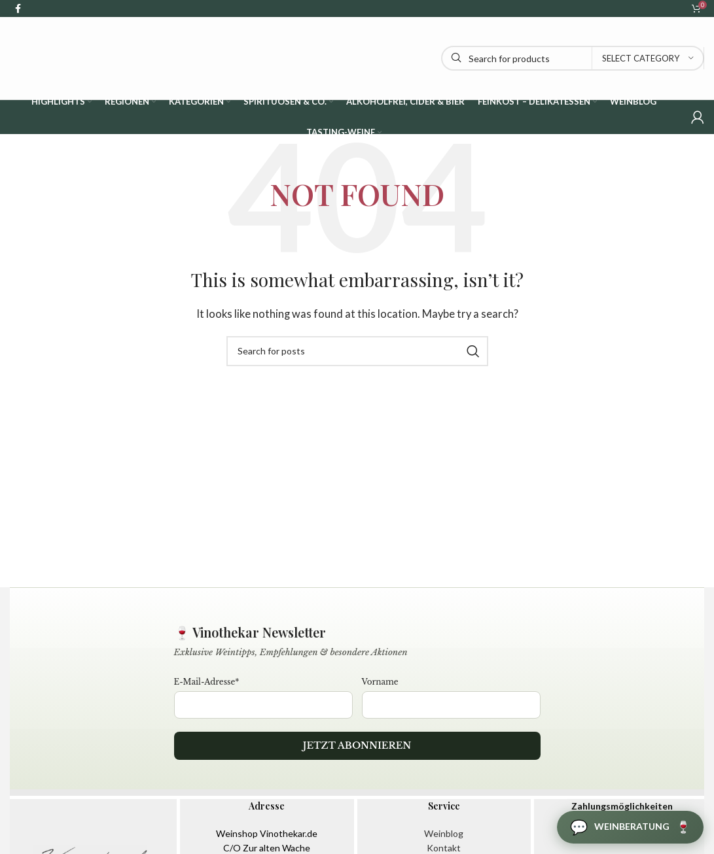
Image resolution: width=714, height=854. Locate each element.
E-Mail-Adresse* (207, 682)
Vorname (380, 682)
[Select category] (648, 58)
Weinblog (443, 833)
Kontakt (444, 847)
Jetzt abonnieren (357, 745)
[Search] (572, 58)
